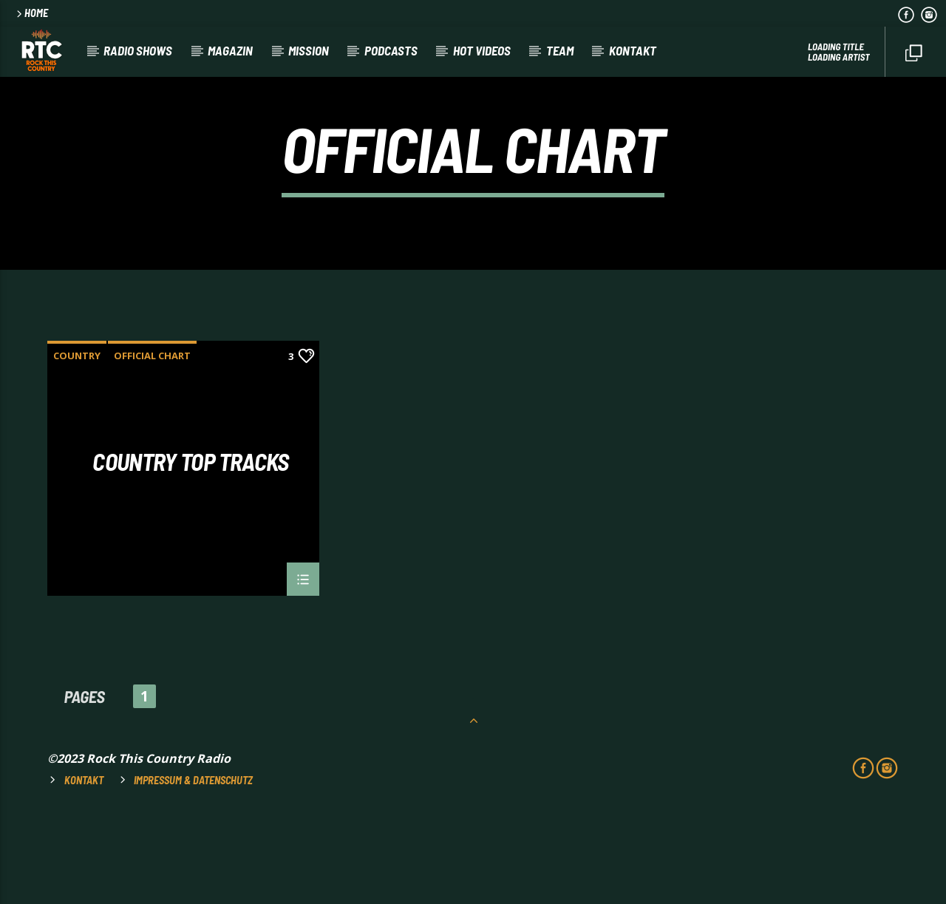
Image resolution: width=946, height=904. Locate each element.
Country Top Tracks (190, 549)
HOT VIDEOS (482, 50)
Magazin (230, 50)
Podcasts (391, 50)
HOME (31, 13)
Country (77, 442)
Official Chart (152, 442)
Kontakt (632, 50)
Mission (308, 50)
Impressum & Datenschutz (193, 866)
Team (560, 50)
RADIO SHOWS (137, 50)
